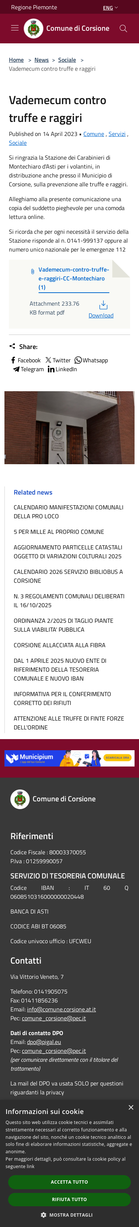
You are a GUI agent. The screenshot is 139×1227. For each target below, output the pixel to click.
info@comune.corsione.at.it (61, 1009)
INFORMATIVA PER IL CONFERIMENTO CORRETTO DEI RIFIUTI (62, 698)
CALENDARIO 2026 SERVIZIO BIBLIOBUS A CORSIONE (68, 576)
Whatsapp (91, 360)
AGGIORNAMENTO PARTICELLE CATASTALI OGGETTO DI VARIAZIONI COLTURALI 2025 (68, 552)
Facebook (25, 360)
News (41, 59)
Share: (23, 347)
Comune (93, 133)
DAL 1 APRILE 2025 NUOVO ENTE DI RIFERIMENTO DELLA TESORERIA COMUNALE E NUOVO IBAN (60, 669)
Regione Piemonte (34, 7)
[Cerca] (123, 28)
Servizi (117, 133)
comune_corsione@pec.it (54, 1018)
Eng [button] (111, 7)
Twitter (57, 360)
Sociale (67, 59)
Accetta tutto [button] (69, 1182)
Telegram (28, 369)
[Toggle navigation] (14, 27)
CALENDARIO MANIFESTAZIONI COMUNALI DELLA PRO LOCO (68, 512)
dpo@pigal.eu (44, 1041)
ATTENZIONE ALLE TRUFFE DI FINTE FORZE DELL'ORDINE (69, 723)
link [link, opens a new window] (30, 1166)
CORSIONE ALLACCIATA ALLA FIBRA (60, 645)
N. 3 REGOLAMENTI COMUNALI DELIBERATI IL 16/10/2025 (69, 600)
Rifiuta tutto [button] (69, 1199)
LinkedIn (62, 369)
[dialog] (69, 1163)
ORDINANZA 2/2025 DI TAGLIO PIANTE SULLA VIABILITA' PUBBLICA (63, 625)
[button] (69, 1214)
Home (16, 59)
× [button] (130, 1108)
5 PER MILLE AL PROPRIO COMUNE (59, 531)
